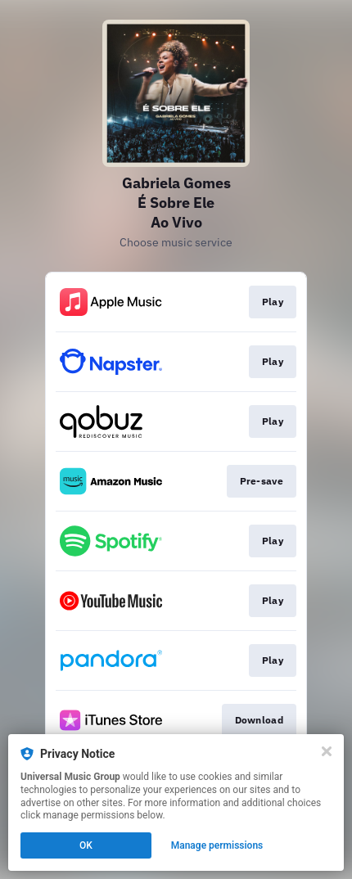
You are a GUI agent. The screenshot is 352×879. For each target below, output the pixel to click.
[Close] (327, 751)
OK (86, 845)
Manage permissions (217, 845)
